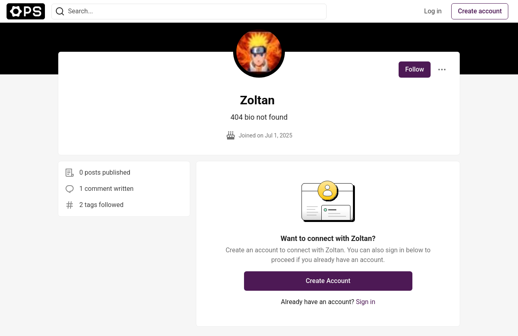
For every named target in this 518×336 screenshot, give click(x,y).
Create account (480, 11)
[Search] (60, 11)
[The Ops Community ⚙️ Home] (25, 11)
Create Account (328, 281)
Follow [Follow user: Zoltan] (414, 69)
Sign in (365, 302)
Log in (433, 11)
